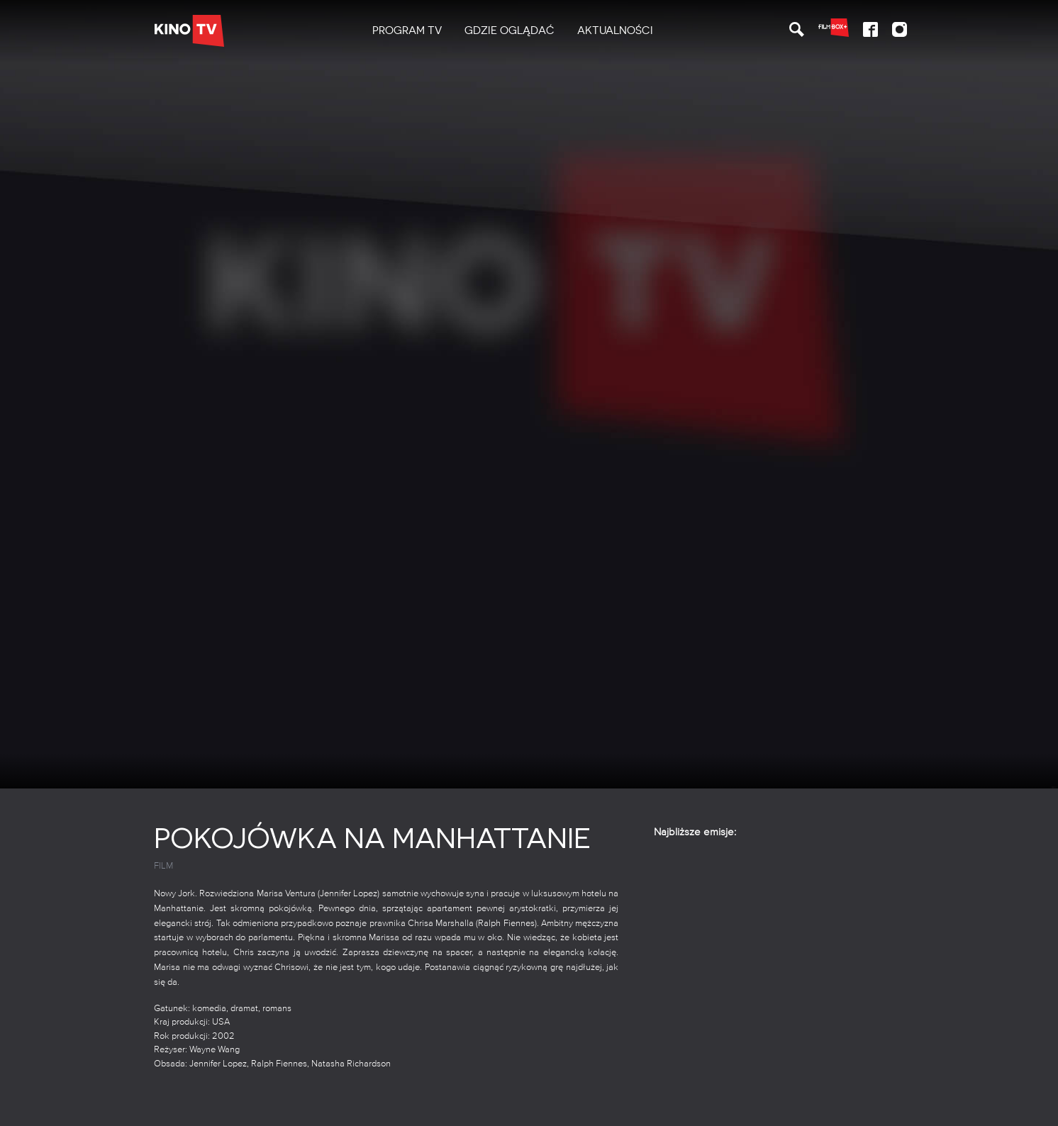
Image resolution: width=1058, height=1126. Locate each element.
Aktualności (615, 30)
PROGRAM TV (407, 30)
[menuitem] (407, 31)
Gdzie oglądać (509, 30)
